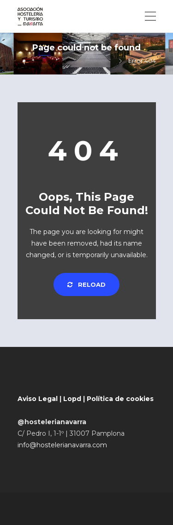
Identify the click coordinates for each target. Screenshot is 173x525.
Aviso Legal (38, 399)
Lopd (72, 399)
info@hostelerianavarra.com (62, 445)
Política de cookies (120, 399)
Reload (86, 284)
